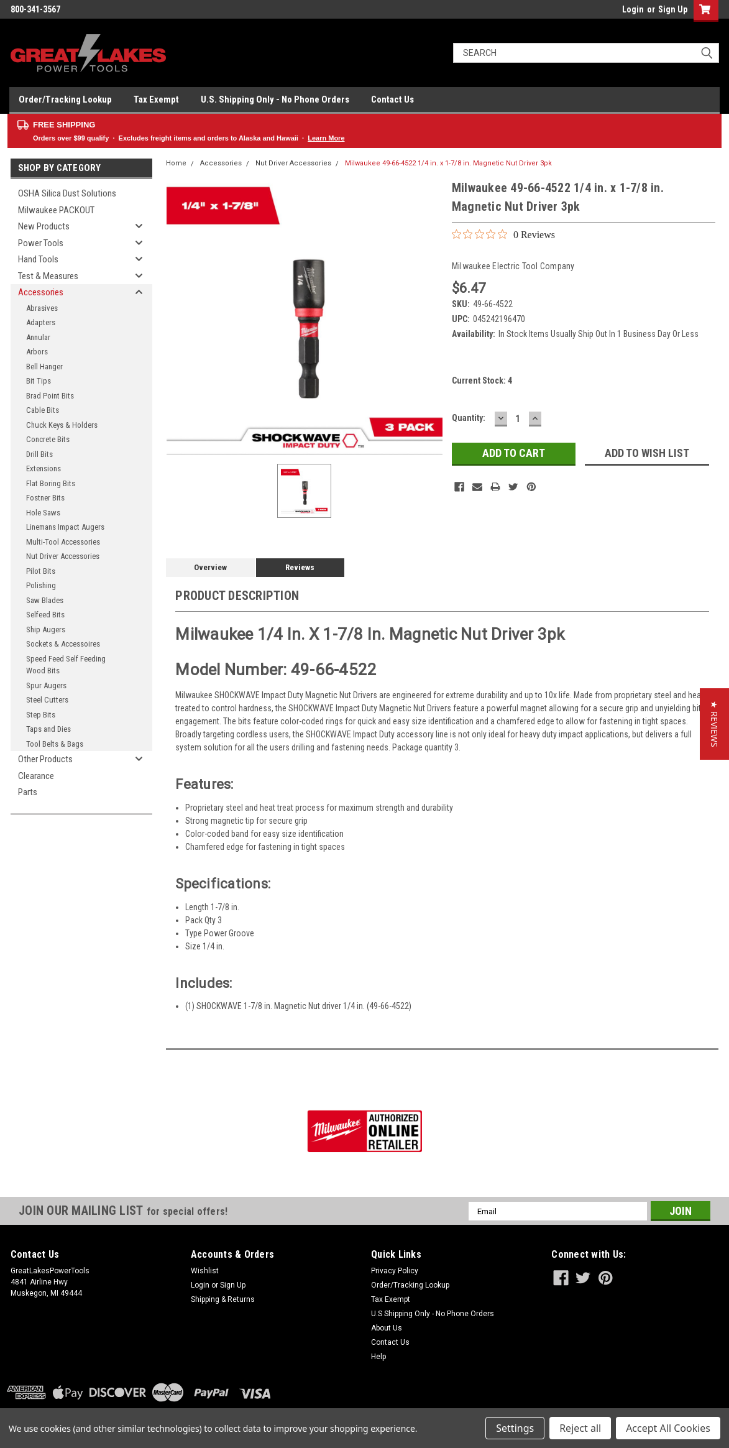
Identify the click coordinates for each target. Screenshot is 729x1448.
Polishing (41, 585)
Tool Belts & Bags (54, 744)
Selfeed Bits (45, 614)
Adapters (40, 322)
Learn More (326, 138)
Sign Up (672, 9)
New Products (44, 226)
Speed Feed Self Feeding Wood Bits (66, 665)
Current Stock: (482, 380)
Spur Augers (46, 685)
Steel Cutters (47, 699)
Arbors (37, 351)
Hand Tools (38, 259)
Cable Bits (42, 410)
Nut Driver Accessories (62, 556)
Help (378, 1356)
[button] (714, 724)
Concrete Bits (48, 439)
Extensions (43, 468)
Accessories (40, 292)
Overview (210, 567)
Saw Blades (44, 600)
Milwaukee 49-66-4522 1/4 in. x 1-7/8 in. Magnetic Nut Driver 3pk (448, 163)
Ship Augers (45, 629)
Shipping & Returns (223, 1299)
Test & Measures (48, 276)
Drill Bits (39, 454)
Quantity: (468, 418)
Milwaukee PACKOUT (56, 210)
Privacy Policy (394, 1270)
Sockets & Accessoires (63, 643)
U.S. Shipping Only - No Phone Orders (275, 99)
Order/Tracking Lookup (65, 99)
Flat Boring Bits (50, 483)
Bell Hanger (44, 366)
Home (176, 163)
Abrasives (42, 308)
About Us (386, 1328)
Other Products (45, 759)
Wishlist (205, 1270)
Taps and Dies (48, 729)
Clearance (36, 776)
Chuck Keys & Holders (62, 425)
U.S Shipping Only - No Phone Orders (432, 1313)
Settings (515, 1428)
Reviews (299, 567)
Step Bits (40, 714)
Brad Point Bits (50, 395)
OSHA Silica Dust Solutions (67, 193)
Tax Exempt (156, 99)
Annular (38, 337)
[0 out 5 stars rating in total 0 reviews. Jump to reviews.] (503, 234)
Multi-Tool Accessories (63, 541)
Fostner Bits (45, 497)
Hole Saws (43, 512)
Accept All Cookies (668, 1428)
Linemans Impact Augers (65, 527)
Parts (27, 792)
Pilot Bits (40, 571)
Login (633, 9)
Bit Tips (38, 380)
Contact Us (392, 99)
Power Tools (40, 243)
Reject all (580, 1428)
